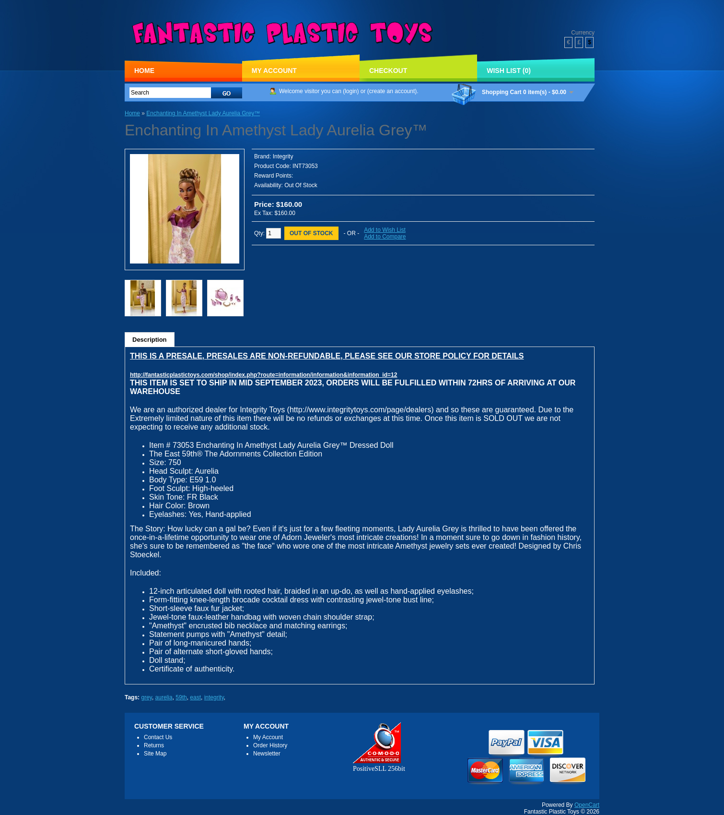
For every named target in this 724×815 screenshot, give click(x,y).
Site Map (155, 753)
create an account (392, 91)
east (195, 697)
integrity (214, 697)
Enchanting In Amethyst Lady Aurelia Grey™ (203, 113)
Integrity (283, 156)
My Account (274, 70)
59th (181, 697)
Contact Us (158, 737)
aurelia (164, 697)
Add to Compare (385, 236)
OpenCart (586, 805)
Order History (270, 745)
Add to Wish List (385, 230)
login (351, 91)
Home (144, 70)
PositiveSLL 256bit (379, 764)
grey (146, 697)
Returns (154, 745)
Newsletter (266, 753)
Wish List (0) (509, 70)
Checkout (388, 70)
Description (149, 339)
